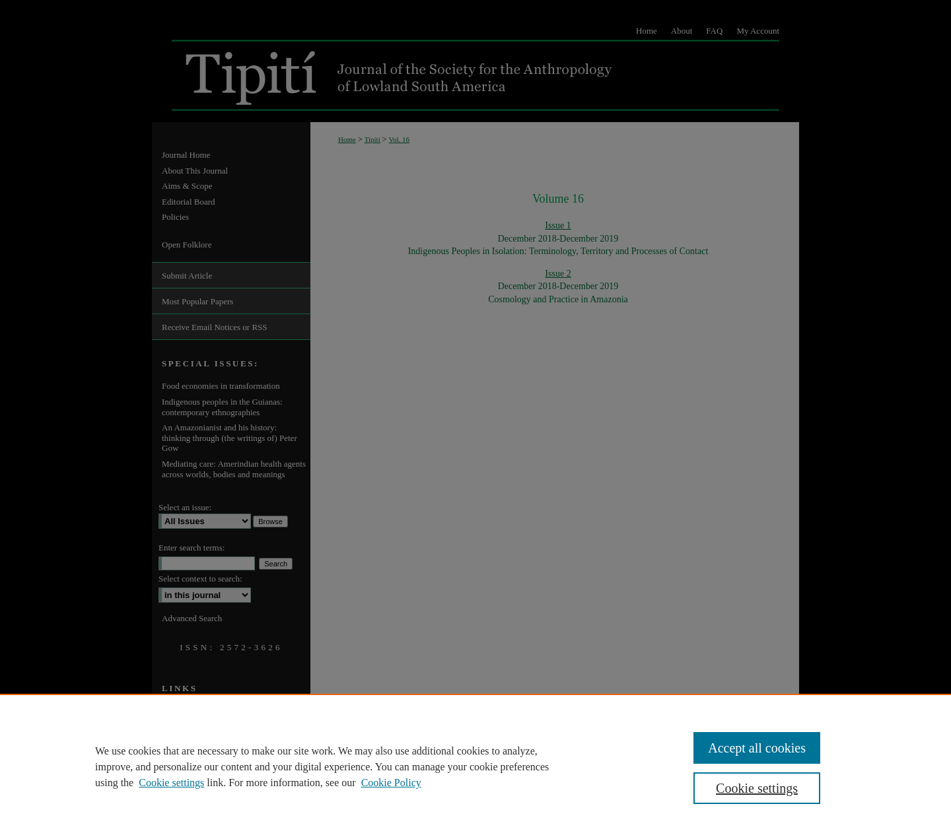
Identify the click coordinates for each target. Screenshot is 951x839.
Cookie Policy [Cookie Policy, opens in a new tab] (391, 782)
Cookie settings (171, 782)
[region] (475, 766)
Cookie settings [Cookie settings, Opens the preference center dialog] (757, 788)
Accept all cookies (757, 748)
